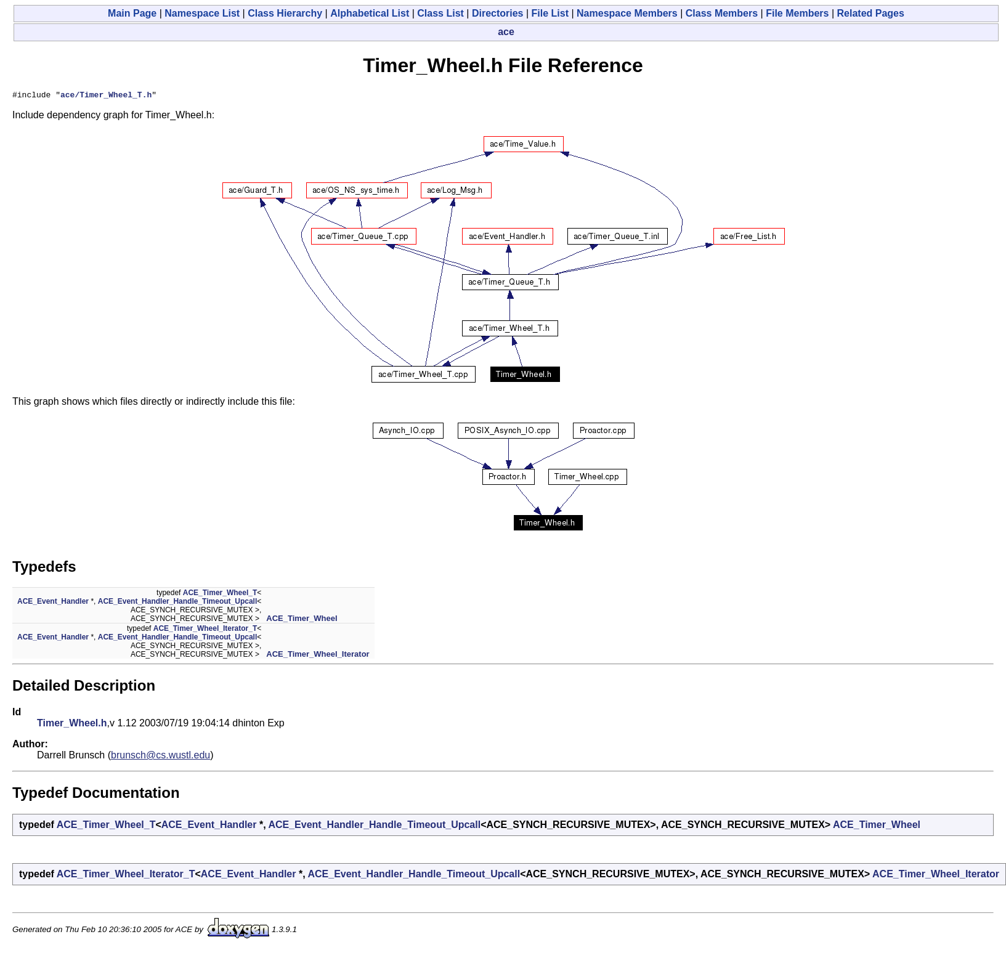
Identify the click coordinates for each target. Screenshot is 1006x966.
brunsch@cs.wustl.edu (160, 757)
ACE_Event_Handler (53, 603)
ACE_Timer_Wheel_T (220, 594)
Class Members (722, 13)
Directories (498, 13)
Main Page (132, 13)
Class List (440, 13)
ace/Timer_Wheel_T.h (106, 96)
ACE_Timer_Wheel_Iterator (317, 655)
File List (550, 13)
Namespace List (202, 13)
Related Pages (870, 13)
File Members (797, 13)
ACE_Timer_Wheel (301, 620)
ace (506, 31)
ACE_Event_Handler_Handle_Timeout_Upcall (178, 603)
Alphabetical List (369, 13)
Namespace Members (627, 13)
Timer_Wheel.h (72, 725)
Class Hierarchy (285, 13)
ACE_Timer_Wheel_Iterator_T (205, 630)
